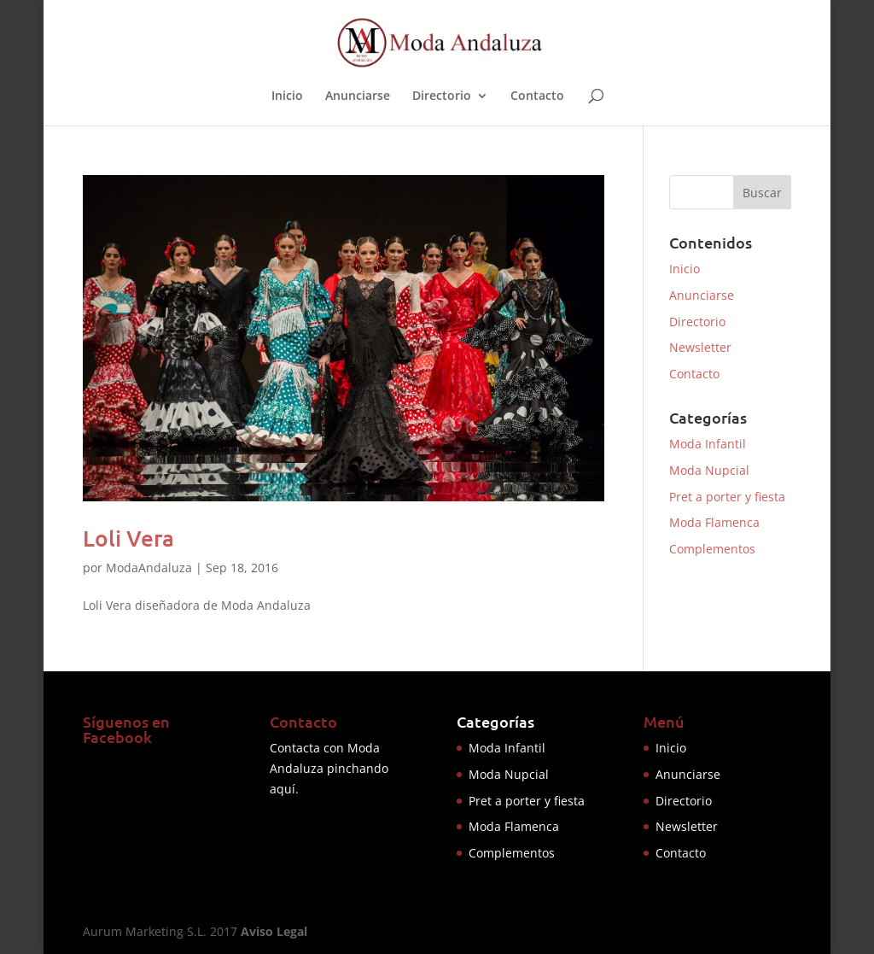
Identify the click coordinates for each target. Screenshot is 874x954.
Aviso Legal (274, 931)
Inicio (287, 96)
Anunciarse (357, 96)
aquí (282, 789)
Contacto (537, 96)
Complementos (712, 549)
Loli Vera (128, 538)
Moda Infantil (707, 444)
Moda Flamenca (714, 522)
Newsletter (700, 347)
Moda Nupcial (709, 470)
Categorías (495, 721)
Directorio (441, 96)
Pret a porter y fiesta (727, 497)
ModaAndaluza (149, 567)
